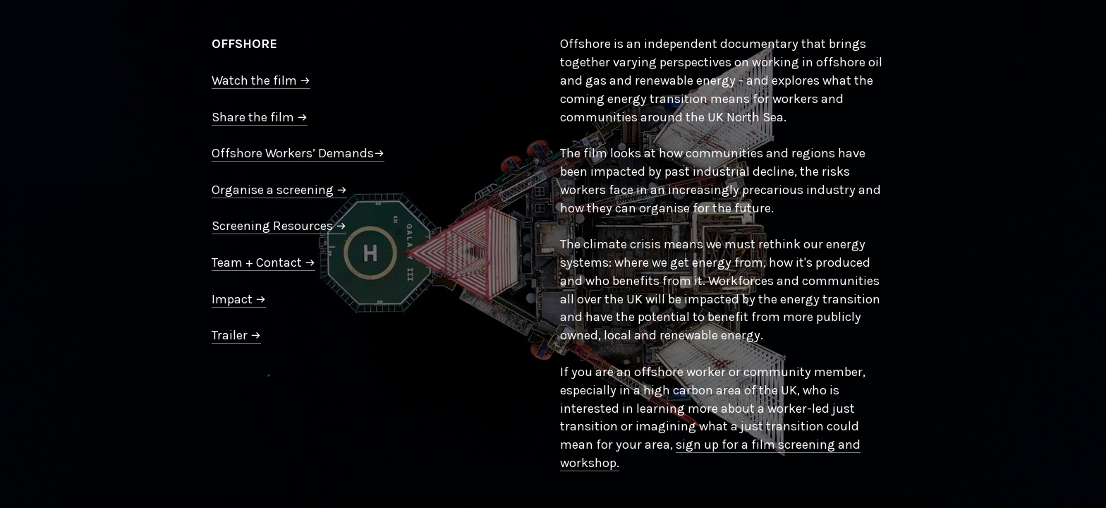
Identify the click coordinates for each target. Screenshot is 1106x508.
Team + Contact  (263, 262)
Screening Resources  (279, 226)
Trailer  (236, 335)
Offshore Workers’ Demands (298, 153)
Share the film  (260, 117)
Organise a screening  (279, 190)
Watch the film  (261, 80)
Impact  (239, 299)
